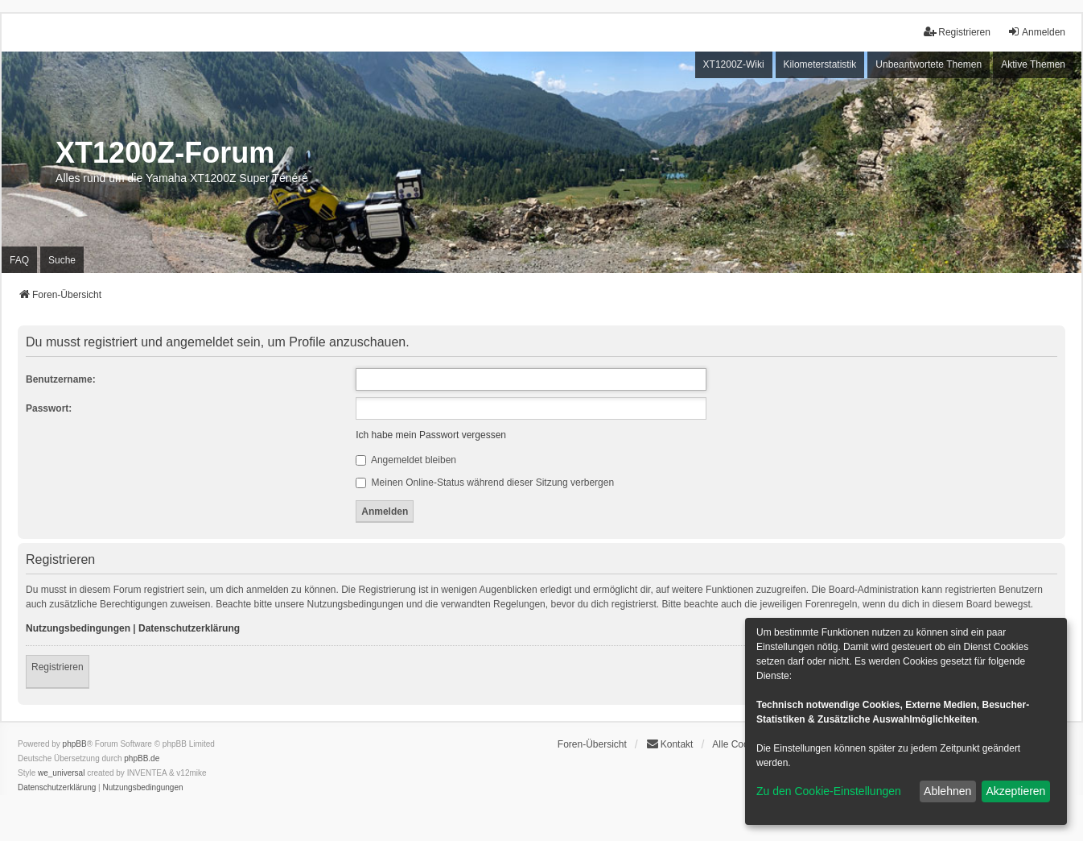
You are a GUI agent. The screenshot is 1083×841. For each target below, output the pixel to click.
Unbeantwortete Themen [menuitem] (928, 64)
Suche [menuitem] (62, 260)
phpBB (75, 744)
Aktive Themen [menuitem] (1033, 64)
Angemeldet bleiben (406, 460)
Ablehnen (947, 791)
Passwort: (49, 408)
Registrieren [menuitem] (957, 32)
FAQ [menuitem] (19, 260)
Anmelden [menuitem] (1036, 32)
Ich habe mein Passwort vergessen (431, 435)
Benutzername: (61, 379)
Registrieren (57, 667)
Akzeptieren (1015, 791)
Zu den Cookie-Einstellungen (828, 791)
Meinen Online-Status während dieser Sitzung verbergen (485, 482)
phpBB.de (141, 758)
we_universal (61, 772)
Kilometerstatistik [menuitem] (820, 64)
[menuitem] (57, 788)
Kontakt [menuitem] (670, 744)
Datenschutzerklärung (189, 628)
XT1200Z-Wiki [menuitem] (733, 64)
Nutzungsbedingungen (78, 628)
